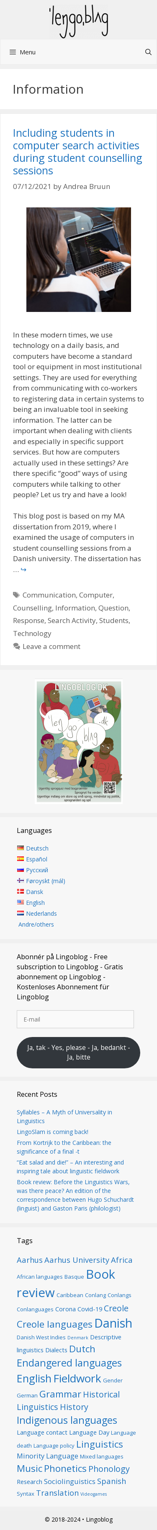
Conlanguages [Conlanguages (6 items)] (35, 1309)
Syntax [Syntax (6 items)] (25, 1493)
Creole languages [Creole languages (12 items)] (55, 1324)
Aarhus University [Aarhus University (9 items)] (76, 1259)
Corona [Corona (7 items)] (65, 1309)
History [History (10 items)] (74, 1407)
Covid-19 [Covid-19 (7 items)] (89, 1309)
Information (75, 608)
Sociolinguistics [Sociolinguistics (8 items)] (69, 1481)
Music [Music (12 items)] (29, 1468)
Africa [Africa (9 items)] (122, 1259)
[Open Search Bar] (148, 51)
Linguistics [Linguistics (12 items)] (99, 1444)
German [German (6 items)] (27, 1395)
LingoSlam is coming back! (52, 1132)
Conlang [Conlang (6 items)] (95, 1295)
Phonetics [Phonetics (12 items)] (65, 1468)
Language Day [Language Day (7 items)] (89, 1432)
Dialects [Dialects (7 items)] (56, 1350)
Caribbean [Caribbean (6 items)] (70, 1295)
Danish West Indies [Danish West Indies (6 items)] (41, 1337)
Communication (49, 595)
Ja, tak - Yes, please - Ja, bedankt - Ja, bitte (78, 1052)
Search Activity (72, 620)
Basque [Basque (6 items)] (74, 1276)
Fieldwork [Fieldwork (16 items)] (77, 1378)
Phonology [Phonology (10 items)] (109, 1468)
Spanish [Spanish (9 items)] (111, 1481)
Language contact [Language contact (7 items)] (42, 1432)
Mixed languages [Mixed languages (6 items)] (102, 1456)
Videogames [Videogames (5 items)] (93, 1494)
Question (113, 608)
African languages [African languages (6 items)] (40, 1276)
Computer (96, 595)
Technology (32, 633)
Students (114, 620)
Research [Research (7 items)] (29, 1481)
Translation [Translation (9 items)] (57, 1492)
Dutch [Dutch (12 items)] (82, 1348)
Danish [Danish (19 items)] (113, 1323)
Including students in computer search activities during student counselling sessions (77, 151)
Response (28, 620)
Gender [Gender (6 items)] (113, 1380)
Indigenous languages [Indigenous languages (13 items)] (67, 1420)
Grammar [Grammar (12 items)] (60, 1393)
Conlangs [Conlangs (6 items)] (119, 1295)
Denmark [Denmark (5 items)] (77, 1338)
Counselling (32, 608)
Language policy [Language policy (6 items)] (54, 1445)
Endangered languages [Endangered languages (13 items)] (69, 1362)
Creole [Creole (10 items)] (116, 1308)
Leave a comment (51, 646)
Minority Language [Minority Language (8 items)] (47, 1456)
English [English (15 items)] (34, 1378)
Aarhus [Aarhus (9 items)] (30, 1259)
